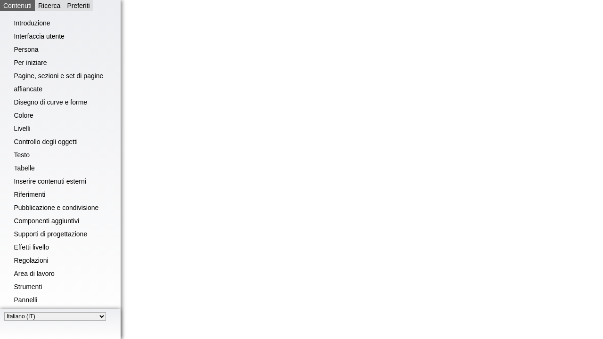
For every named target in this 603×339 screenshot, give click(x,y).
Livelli (22, 128)
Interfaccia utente (39, 36)
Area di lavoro (34, 273)
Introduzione (32, 23)
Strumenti (28, 287)
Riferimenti (30, 194)
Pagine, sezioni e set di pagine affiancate (59, 82)
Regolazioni (31, 260)
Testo (22, 155)
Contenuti (17, 5)
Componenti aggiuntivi (47, 221)
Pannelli (26, 300)
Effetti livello (31, 247)
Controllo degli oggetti (46, 141)
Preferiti (78, 5)
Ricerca (49, 5)
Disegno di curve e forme (51, 102)
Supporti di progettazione (51, 234)
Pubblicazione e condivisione (56, 207)
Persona (26, 49)
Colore (23, 115)
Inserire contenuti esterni (50, 181)
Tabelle (24, 168)
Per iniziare (30, 62)
